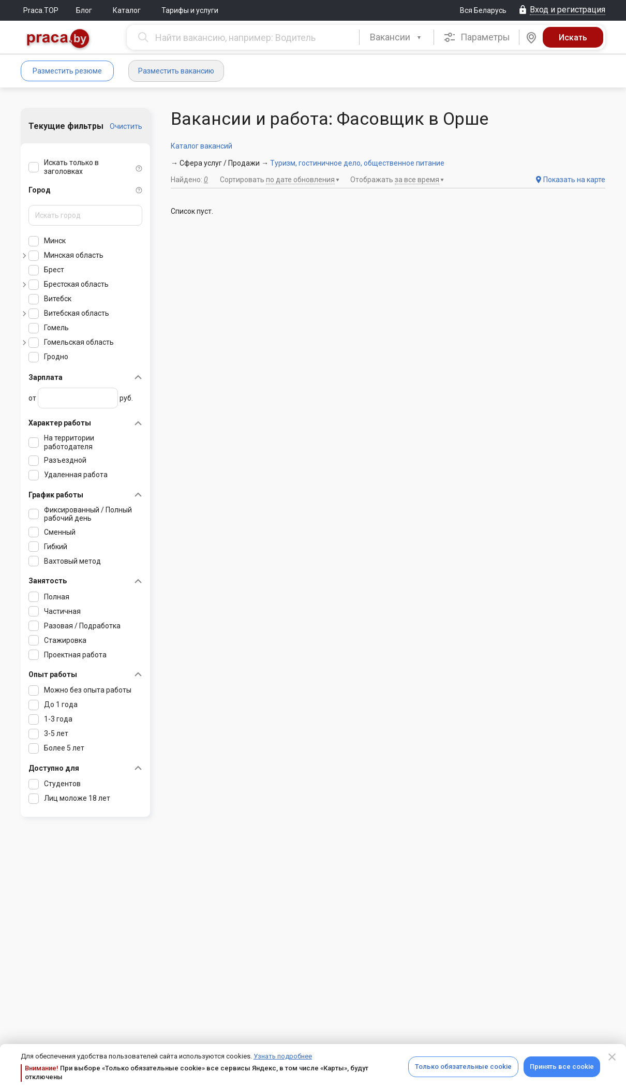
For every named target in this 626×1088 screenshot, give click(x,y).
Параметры (476, 37)
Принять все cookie (562, 1066)
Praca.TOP (40, 10)
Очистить (126, 126)
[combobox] (397, 37)
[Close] (612, 1057)
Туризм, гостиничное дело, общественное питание (357, 163)
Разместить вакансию (176, 71)
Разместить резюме (67, 71)
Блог (84, 10)
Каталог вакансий (201, 146)
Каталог (127, 10)
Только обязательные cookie (463, 1066)
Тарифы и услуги (189, 10)
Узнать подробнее (283, 1056)
